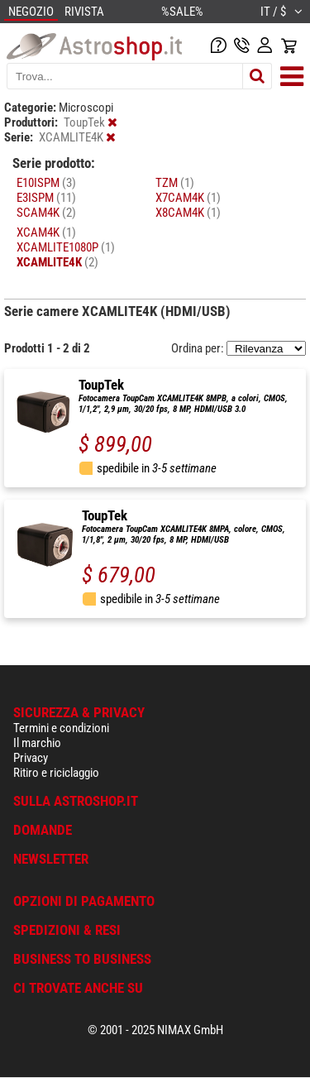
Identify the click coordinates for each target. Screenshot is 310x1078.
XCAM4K (46, 232)
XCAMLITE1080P (66, 247)
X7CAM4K (188, 197)
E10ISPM (46, 182)
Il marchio (37, 742)
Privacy (30, 757)
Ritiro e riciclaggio (56, 772)
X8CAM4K (188, 212)
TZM (174, 182)
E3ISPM (46, 197)
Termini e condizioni (61, 728)
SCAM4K (46, 212)
